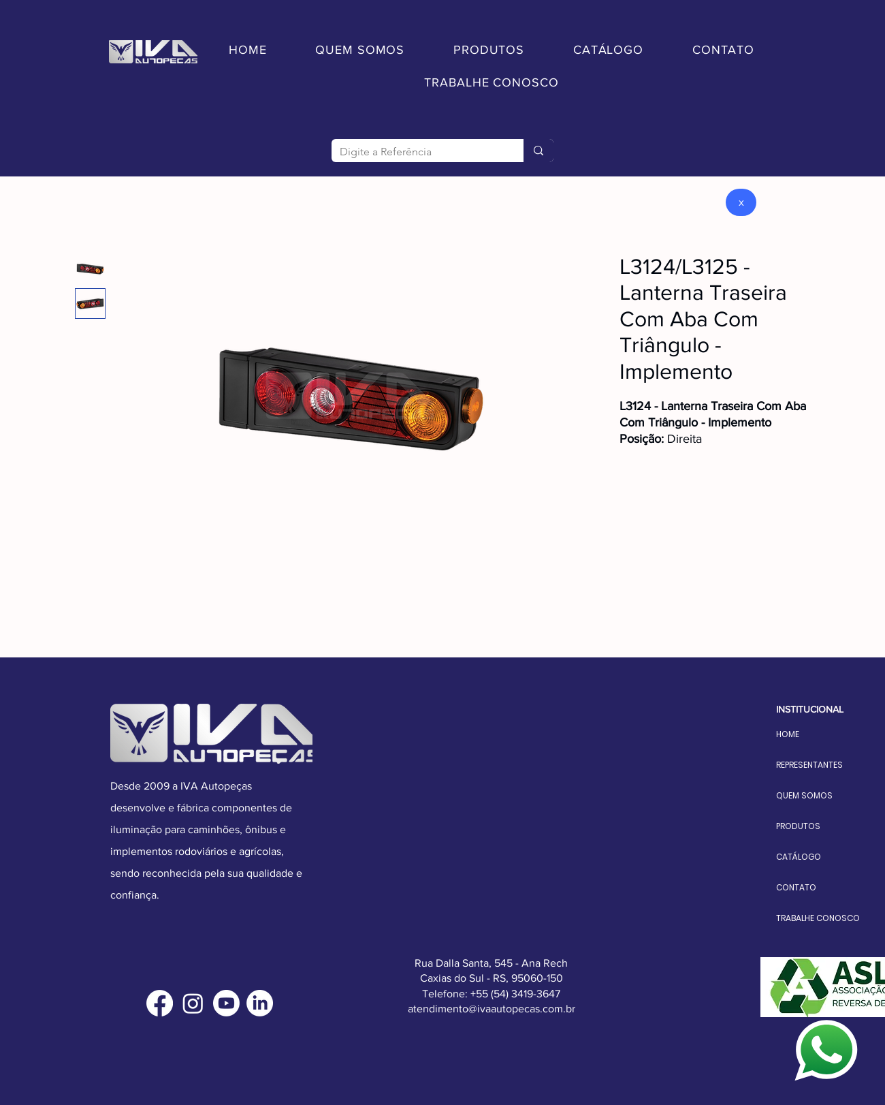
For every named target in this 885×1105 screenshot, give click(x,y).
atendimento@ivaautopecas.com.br (491, 1008)
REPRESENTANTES (808, 765)
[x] (741, 202)
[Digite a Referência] (417, 152)
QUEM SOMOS (804, 795)
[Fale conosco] (826, 1050)
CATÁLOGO (798, 856)
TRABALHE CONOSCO (808, 918)
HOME (787, 734)
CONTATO (796, 887)
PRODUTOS (798, 826)
